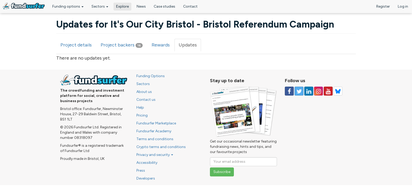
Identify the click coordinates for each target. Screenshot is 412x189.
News (141, 6)
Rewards (161, 45)
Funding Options (150, 76)
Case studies (164, 6)
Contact (190, 6)
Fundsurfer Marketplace (156, 123)
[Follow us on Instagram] (318, 91)
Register (383, 6)
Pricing (142, 115)
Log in (403, 6)
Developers (145, 178)
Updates (190, 46)
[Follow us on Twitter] (299, 91)
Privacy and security (154, 155)
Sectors (99, 6)
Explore (122, 6)
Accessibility (146, 162)
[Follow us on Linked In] (308, 91)
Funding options (68, 6)
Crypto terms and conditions (161, 147)
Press (140, 170)
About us (144, 92)
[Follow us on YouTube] (328, 91)
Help (140, 107)
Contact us (146, 99)
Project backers (122, 45)
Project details (76, 45)
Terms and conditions (154, 139)
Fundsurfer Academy (153, 131)
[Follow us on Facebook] (289, 91)
